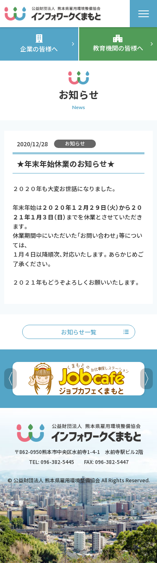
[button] (146, 378)
